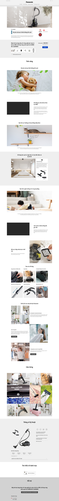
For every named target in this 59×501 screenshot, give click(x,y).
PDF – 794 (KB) (15, 499)
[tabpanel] (42, 170)
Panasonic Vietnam (8, 0)
